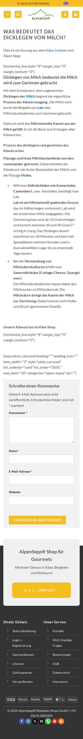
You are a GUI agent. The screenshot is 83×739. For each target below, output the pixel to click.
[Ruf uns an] (48, 721)
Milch (30, 96)
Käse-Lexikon (56, 50)
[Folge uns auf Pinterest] (55, 721)
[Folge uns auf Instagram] (28, 721)
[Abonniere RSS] (61, 721)
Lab (40, 107)
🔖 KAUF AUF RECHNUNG (33, 3)
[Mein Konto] (64, 14)
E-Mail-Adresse (20, 471)
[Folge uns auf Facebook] (22, 721)
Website (14, 492)
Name (14, 451)
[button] (7, 14)
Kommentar (18, 413)
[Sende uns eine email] (41, 721)
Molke (26, 175)
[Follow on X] (35, 721)
